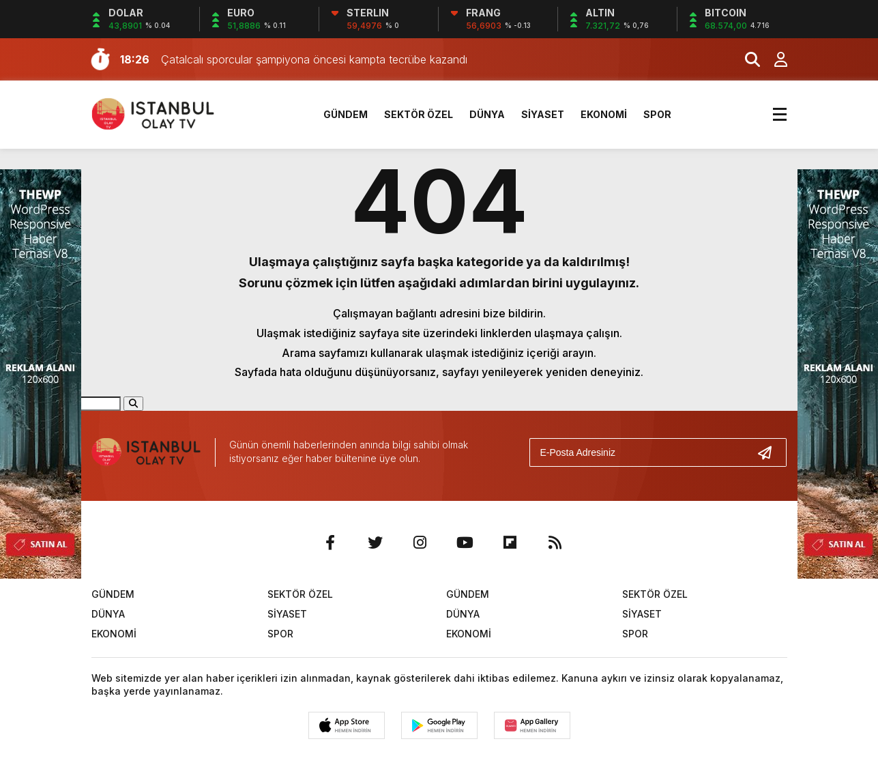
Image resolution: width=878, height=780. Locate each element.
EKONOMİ (604, 114)
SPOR (657, 114)
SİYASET (542, 114)
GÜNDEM (345, 114)
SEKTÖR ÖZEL (418, 114)
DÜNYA (487, 114)
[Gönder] (770, 452)
